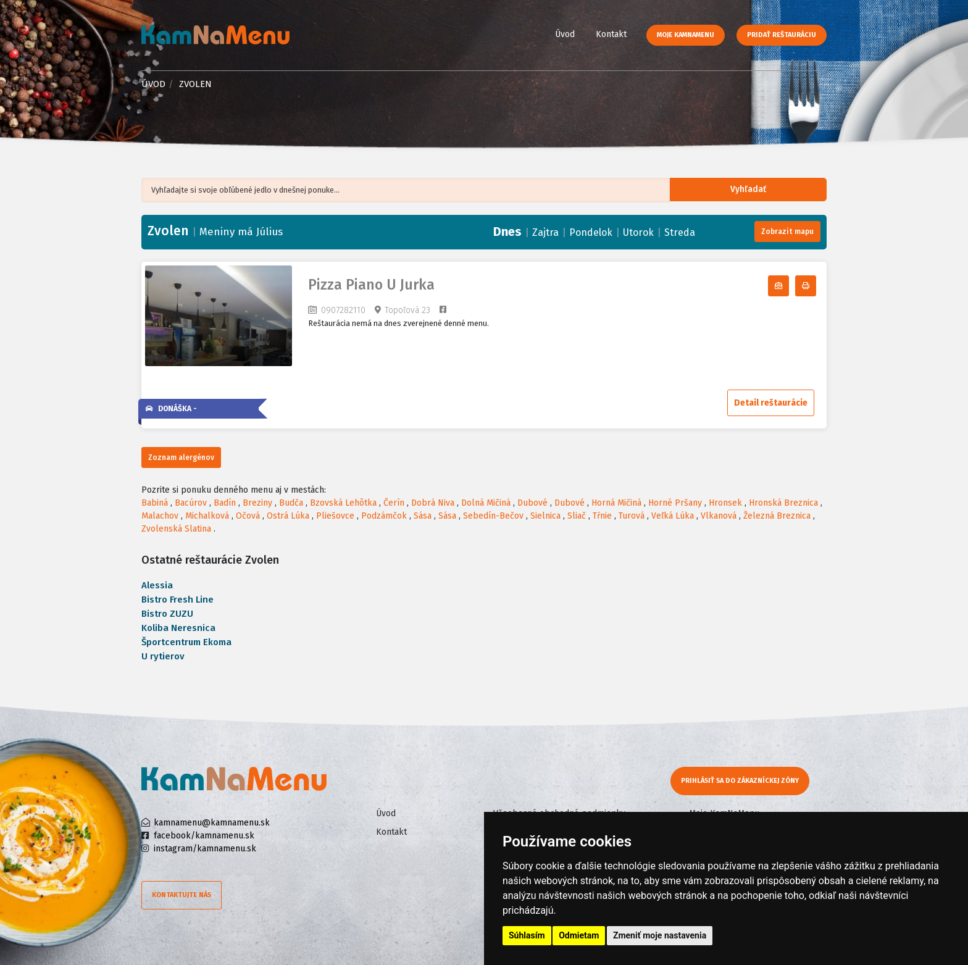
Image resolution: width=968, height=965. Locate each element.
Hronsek (725, 503)
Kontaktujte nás (181, 895)
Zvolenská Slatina (176, 529)
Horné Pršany (675, 503)
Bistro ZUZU (167, 613)
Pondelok (590, 232)
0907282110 (343, 310)
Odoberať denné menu (788, 286)
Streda (679, 232)
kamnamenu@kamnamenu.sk (212, 822)
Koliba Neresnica (178, 627)
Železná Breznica (777, 516)
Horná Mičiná (616, 503)
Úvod (565, 34)
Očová (248, 516)
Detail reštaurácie (770, 403)
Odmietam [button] (579, 935)
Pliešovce (335, 516)
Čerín (393, 503)
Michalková (207, 516)
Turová (632, 516)
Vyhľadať (758, 190)
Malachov (159, 516)
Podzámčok (384, 516)
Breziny (257, 503)
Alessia (157, 585)
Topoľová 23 (407, 310)
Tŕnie (602, 516)
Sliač (576, 516)
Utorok (638, 232)
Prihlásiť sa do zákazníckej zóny (742, 781)
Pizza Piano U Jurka (371, 285)
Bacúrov (191, 503)
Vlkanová (718, 516)
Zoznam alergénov (181, 457)
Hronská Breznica (783, 503)
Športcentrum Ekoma (186, 642)
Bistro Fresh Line (177, 599)
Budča (291, 503)
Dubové (532, 503)
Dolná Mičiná (486, 503)
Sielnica (545, 516)
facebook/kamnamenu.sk (204, 835)
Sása (423, 516)
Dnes (507, 231)
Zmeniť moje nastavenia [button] (659, 935)
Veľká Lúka (672, 516)
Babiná (154, 503)
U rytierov (163, 656)
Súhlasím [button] (527, 935)
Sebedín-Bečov (493, 516)
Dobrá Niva (432, 503)
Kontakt (611, 34)
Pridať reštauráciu (781, 35)
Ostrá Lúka (288, 516)
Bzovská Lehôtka (343, 503)
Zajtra (545, 232)
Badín (225, 503)
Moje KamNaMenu (685, 35)
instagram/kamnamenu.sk (205, 848)
